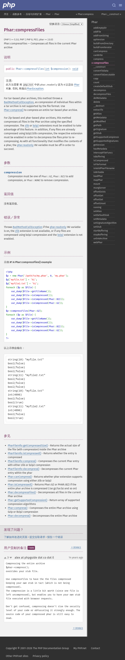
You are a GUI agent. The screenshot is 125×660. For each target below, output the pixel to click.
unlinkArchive (100, 238)
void (75, 68)
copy (95, 78)
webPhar (97, 242)
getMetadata (100, 117)
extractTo (98, 109)
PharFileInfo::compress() (22, 461)
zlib (27, 125)
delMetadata (100, 98)
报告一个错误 (55, 537)
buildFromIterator (102, 47)
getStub (97, 133)
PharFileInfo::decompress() (23, 468)
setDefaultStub (101, 215)
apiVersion (98, 39)
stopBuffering (100, 234)
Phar (48, 14)
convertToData (100, 70)
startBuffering (100, 230)
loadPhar (98, 176)
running (97, 207)
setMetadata (100, 219)
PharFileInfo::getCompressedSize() (28, 445)
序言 (6, 14)
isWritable (98, 172)
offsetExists (99, 191)
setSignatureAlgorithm (104, 223)
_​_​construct (99, 67)
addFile (97, 31)
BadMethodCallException (19, 102)
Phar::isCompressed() (20, 484)
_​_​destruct (98, 106)
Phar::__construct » (111, 14)
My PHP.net (79, 648)
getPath (97, 125)
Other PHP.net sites (17, 656)
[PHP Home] (9, 5)
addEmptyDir (100, 27)
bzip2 (36, 125)
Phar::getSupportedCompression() (27, 500)
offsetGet (98, 195)
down (10, 558)
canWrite (98, 55)
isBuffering (99, 156)
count (96, 82)
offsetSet (98, 199)
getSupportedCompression (104, 137)
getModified (99, 121)
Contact (95, 648)
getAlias (97, 113)
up (6, 558)
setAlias (97, 211)
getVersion (98, 145)
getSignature (100, 129)
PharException (35, 88)
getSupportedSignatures (104, 141)
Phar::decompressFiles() (22, 492)
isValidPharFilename (104, 168)
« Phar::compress (85, 14)
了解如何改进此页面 (15, 537)
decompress (99, 90)
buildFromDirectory (103, 43)
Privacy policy (41, 656)
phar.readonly (25, 145)
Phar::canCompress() (20, 476)
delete (96, 102)
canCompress (100, 51)
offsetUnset (99, 203)
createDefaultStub (102, 86)
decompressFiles (102, 94)
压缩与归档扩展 (34, 14)
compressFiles (101, 63)
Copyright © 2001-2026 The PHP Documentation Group (37, 648)
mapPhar (98, 180)
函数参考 (17, 14)
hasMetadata (100, 148)
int (47, 68)
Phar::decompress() (19, 515)
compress (98, 59)
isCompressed (100, 160)
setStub (97, 226)
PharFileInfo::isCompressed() (24, 453)
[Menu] (120, 5)
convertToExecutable (104, 74)
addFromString (101, 35)
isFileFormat (99, 164)
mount (96, 184)
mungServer (99, 187)
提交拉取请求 (37, 537)
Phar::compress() (13, 110)
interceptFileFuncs (103, 152)
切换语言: (54, 24)
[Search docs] (114, 5)
